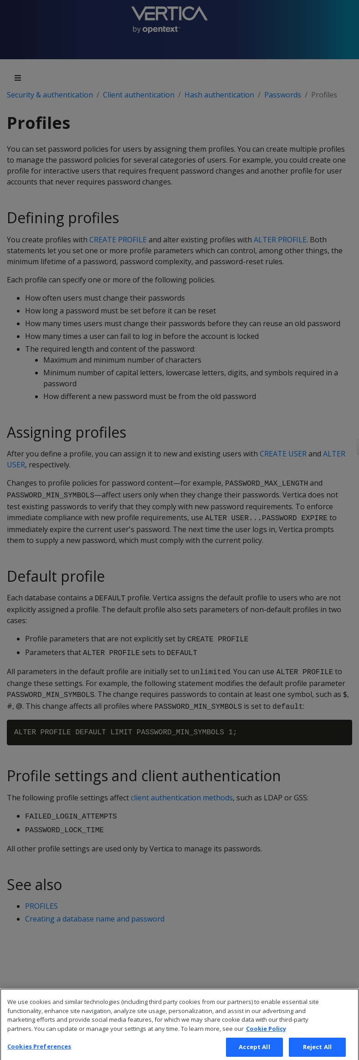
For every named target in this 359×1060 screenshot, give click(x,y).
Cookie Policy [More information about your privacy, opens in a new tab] (266, 1036)
